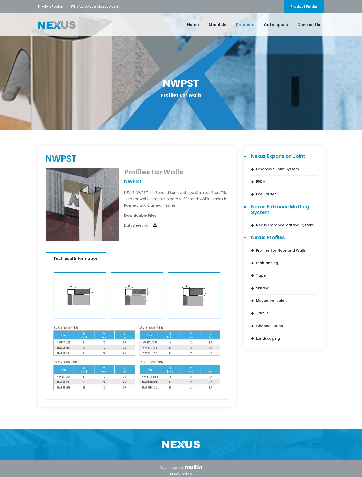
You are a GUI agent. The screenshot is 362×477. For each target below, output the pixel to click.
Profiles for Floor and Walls (281, 250)
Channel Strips (269, 325)
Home (193, 24)
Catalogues (276, 24)
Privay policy (181, 474)
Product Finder (304, 6)
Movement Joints (272, 300)
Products (245, 24)
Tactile (262, 313)
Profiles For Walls (181, 95)
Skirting (262, 288)
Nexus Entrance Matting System (285, 225)
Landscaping (268, 338)
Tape (261, 275)
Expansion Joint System (277, 169)
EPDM (260, 181)
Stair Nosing (267, 262)
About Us (217, 24)
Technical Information (75, 258)
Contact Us (308, 24)
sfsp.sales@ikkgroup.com (98, 6)
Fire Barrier (266, 194)
